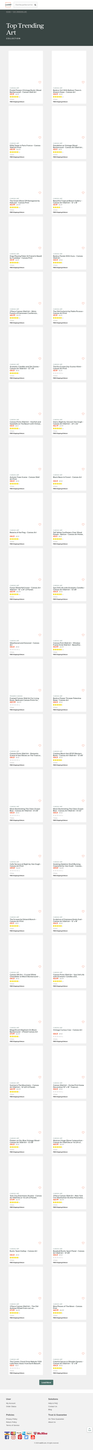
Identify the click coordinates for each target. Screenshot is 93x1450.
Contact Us (52, 1406)
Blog (50, 1409)
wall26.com (42, 1443)
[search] (35, 5)
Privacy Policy (11, 1419)
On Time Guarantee (56, 1419)
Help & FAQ (53, 1403)
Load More (46, 1382)
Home (8, 11)
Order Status (11, 1406)
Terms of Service (12, 1425)
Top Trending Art (20, 11)
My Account (10, 1403)
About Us (52, 1422)
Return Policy (11, 1422)
